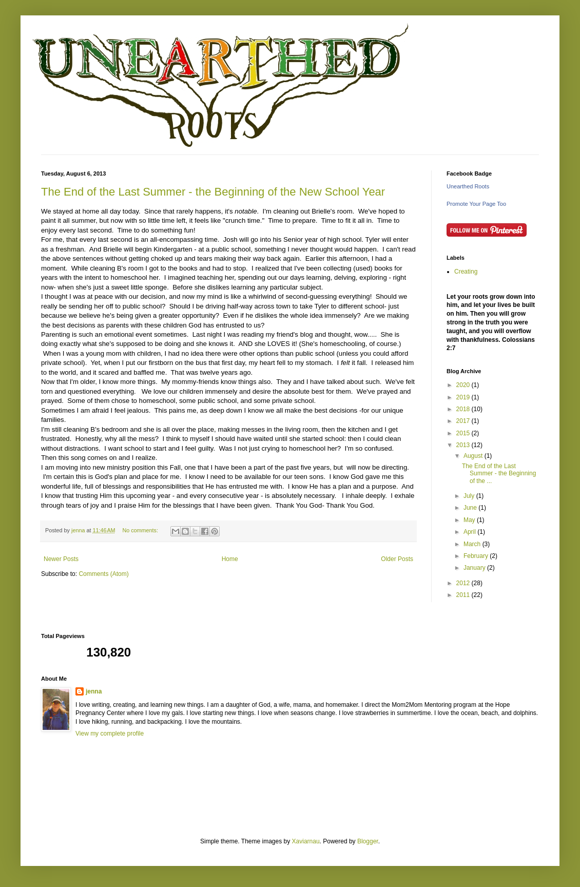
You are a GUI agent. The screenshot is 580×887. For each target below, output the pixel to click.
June (470, 507)
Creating (465, 271)
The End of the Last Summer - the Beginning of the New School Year (213, 191)
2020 (464, 385)
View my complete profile (109, 733)
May (470, 520)
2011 (464, 595)
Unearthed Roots (468, 186)
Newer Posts (61, 559)
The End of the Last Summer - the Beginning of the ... (499, 473)
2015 (464, 433)
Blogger (367, 841)
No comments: (141, 530)
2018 (464, 409)
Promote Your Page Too (476, 204)
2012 (464, 583)
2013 (464, 445)
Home (230, 559)
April (470, 531)
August (474, 455)
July (469, 495)
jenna (94, 691)
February (476, 556)
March (472, 544)
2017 (464, 421)
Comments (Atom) (103, 573)
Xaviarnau (306, 841)
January (475, 567)
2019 (464, 397)
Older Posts (397, 559)
